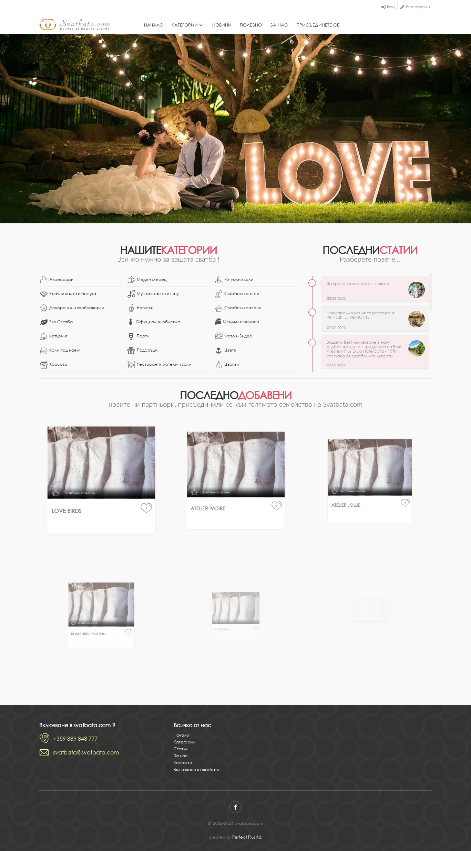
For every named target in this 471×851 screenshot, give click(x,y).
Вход (391, 7)
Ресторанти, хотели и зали (159, 364)
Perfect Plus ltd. (247, 837)
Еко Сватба (56, 322)
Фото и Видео (233, 336)
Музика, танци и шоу (153, 294)
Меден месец (147, 280)
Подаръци (142, 350)
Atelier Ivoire (223, 495)
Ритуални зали (234, 280)
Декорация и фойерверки (72, 308)
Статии (181, 749)
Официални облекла (153, 321)
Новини (222, 25)
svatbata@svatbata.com (86, 752)
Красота (53, 364)
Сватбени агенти (237, 294)
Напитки (140, 308)
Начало (153, 25)
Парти (138, 336)
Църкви (227, 364)
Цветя (225, 350)
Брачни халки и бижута (68, 294)
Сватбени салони (238, 308)
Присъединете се (317, 25)
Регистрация (418, 7)
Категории (188, 25)
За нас (279, 25)
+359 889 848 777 (75, 738)
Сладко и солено (237, 321)
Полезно (251, 25)
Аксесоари (56, 280)
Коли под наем (60, 350)
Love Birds (82, 499)
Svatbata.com (74, 24)
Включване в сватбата (196, 769)
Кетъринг (53, 336)
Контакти (183, 763)
